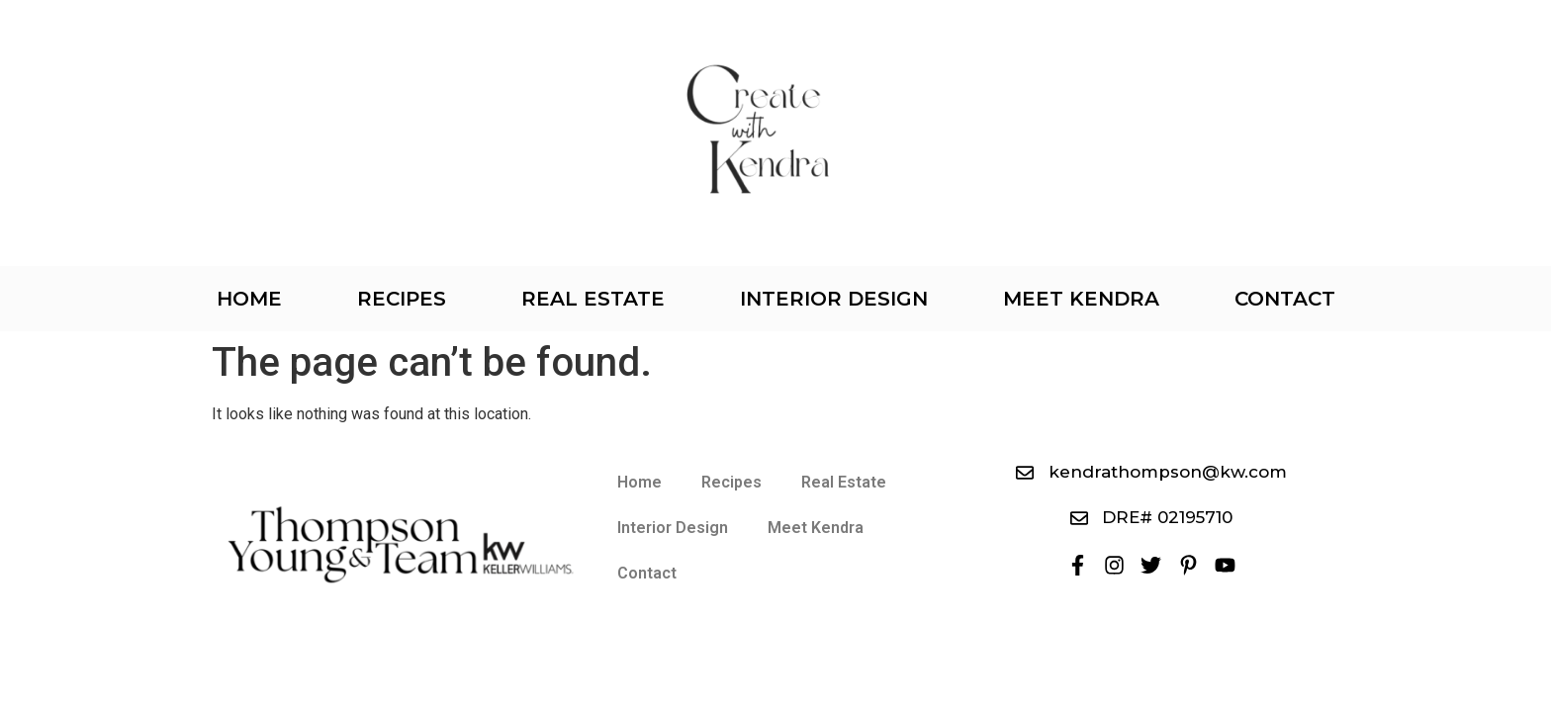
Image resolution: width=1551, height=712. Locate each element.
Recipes (401, 299)
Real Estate (593, 299)
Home (249, 299)
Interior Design (834, 299)
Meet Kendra (1081, 299)
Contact (1284, 299)
